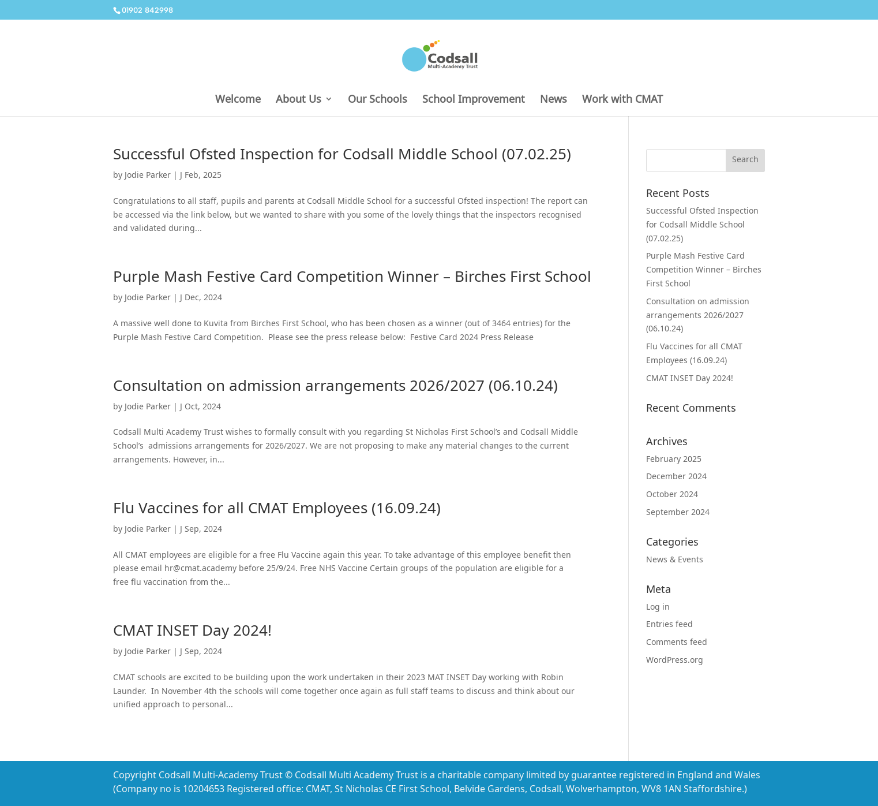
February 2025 (673, 460)
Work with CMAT (622, 100)
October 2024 (672, 495)
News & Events (674, 560)
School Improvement (473, 100)
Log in (658, 608)
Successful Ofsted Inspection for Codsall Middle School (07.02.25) (342, 156)
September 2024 (678, 513)
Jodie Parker (148, 176)
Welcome (238, 100)
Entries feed (669, 625)
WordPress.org (674, 661)
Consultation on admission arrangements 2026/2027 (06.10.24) (335, 388)
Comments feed (676, 643)
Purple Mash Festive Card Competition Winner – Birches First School (352, 278)
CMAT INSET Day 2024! (192, 632)
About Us (298, 100)
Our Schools (377, 100)
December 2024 (676, 477)
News (553, 100)
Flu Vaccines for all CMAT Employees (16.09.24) (277, 510)
